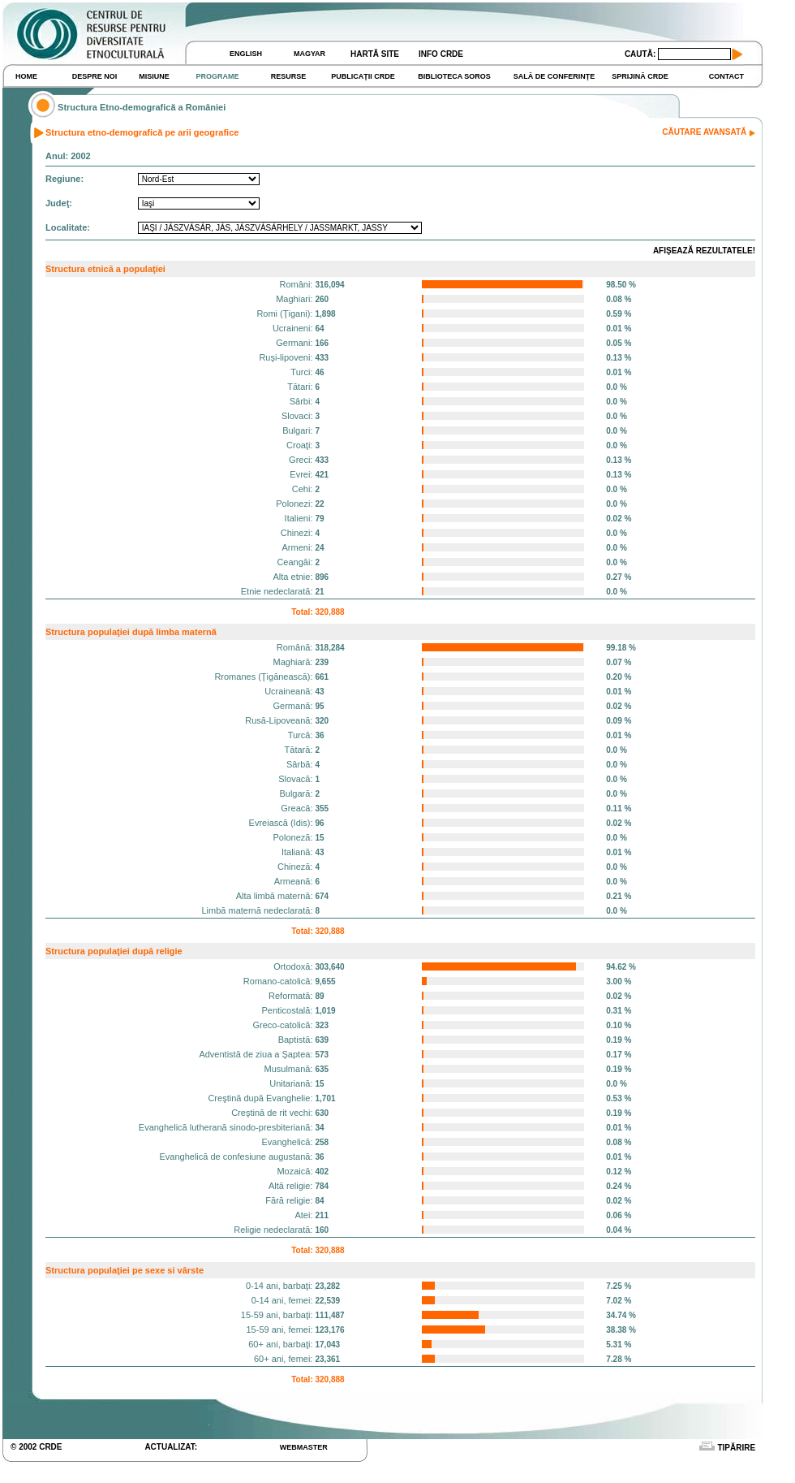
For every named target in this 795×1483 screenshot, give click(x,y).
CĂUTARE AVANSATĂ (708, 132)
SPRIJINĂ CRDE (640, 76)
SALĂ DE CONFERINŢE (554, 76)
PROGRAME (217, 76)
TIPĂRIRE (725, 1447)
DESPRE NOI (95, 76)
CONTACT (726, 76)
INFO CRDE (441, 54)
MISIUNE (154, 76)
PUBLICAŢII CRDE (363, 76)
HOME (26, 76)
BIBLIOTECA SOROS (454, 76)
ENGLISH (246, 54)
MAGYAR (309, 54)
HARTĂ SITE (374, 54)
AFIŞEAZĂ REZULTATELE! (704, 250)
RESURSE (289, 76)
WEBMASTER (304, 1447)
